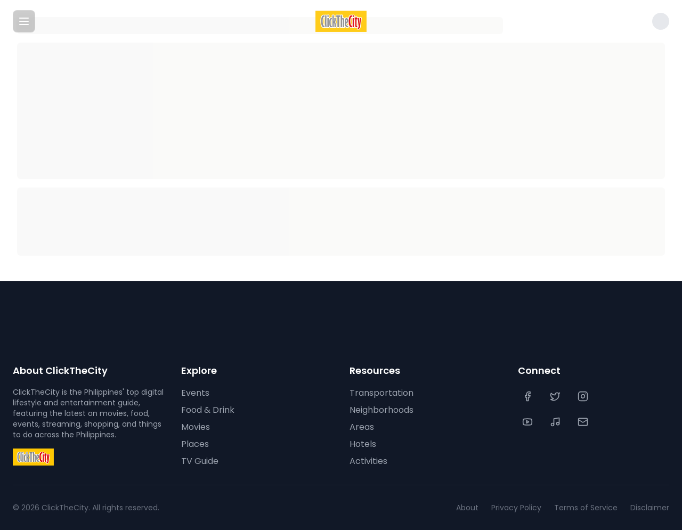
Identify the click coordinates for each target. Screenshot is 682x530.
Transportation (381, 393)
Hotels (363, 444)
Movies (195, 427)
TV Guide (199, 461)
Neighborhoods (381, 410)
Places (195, 444)
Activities (368, 461)
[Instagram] (584, 396)
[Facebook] (528, 396)
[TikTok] (556, 421)
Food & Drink (207, 410)
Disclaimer (649, 507)
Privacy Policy (516, 507)
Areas (362, 427)
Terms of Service (586, 507)
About (467, 507)
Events (195, 393)
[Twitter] (556, 396)
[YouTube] (528, 421)
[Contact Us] (584, 421)
